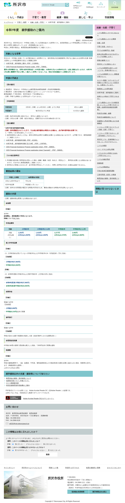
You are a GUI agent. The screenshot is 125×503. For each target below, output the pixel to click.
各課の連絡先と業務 (93, 468)
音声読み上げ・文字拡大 (78, 5)
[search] (53, 4)
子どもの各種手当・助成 (105, 50)
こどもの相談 (102, 145)
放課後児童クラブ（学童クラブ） (18, 381)
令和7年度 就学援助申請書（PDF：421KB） (22, 140)
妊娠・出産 (101, 43)
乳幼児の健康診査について (106, 117)
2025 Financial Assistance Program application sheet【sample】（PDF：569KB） (34, 150)
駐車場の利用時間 (78, 492)
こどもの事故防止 (103, 167)
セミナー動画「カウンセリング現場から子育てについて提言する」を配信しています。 (108, 82)
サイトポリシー (9, 468)
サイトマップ (101, 5)
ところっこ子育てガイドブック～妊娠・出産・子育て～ (108, 128)
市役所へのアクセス (72, 468)
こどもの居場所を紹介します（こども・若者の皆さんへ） (107, 69)
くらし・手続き (15, 17)
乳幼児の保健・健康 (104, 113)
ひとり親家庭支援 (12, 383)
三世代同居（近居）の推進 (106, 174)
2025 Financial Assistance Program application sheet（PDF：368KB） (30, 147)
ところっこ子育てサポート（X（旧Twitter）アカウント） (108, 134)
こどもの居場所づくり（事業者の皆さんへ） (108, 75)
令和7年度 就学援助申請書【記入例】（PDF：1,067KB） (26, 143)
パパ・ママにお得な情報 (105, 149)
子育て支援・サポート (105, 46)
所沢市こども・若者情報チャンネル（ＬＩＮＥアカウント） (108, 141)
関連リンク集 (53, 468)
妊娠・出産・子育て (37, 22)
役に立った (19, 444)
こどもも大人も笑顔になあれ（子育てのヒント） (107, 154)
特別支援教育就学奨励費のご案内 (18, 385)
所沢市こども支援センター (106, 64)
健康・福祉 (62, 17)
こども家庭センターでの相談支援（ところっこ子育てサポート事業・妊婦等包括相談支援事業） (108, 106)
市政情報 (109, 17)
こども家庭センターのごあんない (108, 34)
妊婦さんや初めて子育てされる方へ (108, 98)
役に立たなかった (49, 444)
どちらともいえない (33, 444)
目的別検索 (114, 4)
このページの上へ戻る (12, 367)
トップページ (8, 22)
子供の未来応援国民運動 (105, 171)
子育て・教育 (39, 17)
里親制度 (100, 163)
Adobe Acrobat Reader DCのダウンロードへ (30, 398)
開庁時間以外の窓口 (99, 492)
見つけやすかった (21, 450)
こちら (17, 218)
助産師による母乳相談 (105, 89)
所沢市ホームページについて (32, 468)
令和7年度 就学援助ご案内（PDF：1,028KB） (23, 63)
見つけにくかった (54, 450)
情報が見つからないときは (107, 190)
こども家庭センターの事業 (106, 39)
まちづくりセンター (114, 468)
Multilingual (89, 5)
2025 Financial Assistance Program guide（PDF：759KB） (26, 67)
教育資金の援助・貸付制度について (18, 378)
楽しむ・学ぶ (86, 17)
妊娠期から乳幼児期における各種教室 (108, 122)
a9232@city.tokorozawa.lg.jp (19, 424)
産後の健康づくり (103, 60)
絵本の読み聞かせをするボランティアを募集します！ (108, 55)
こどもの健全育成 (103, 159)
